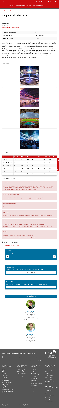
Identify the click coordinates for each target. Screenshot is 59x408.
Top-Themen (5, 370)
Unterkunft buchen (35, 370)
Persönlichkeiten (6, 373)
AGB (16, 357)
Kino (46, 383)
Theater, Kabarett (49, 377)
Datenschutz (12, 357)
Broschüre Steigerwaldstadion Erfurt (10, 245)
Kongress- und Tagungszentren (9, 10)
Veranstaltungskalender (50, 370)
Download (30, 287)
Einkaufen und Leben (7, 382)
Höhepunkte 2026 (49, 372)
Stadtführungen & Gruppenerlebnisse (21, 366)
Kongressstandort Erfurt (50, 401)
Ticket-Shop (48, 373)
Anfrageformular (31, 272)
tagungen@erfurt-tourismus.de (30, 319)
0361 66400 (40, 2)
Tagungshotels (48, 394)
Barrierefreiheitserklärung (38, 5)
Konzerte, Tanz (48, 379)
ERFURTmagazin (49, 375)
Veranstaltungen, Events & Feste (50, 366)
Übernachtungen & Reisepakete (36, 366)
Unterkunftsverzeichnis (36, 383)
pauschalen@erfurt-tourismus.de (31, 342)
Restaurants (48, 399)
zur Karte (4, 29)
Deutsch (5, 2)
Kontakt (29, 5)
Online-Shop (11, 5)
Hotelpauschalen (35, 391)
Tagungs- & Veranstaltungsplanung (52, 387)
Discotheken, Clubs (49, 381)
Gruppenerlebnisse (20, 376)
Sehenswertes (5, 372)
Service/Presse (18, 5)
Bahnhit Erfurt (34, 389)
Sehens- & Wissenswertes (6, 366)
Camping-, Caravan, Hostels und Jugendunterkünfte (35, 373)
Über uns (24, 5)
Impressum (20, 357)
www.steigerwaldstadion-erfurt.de (10, 27)
